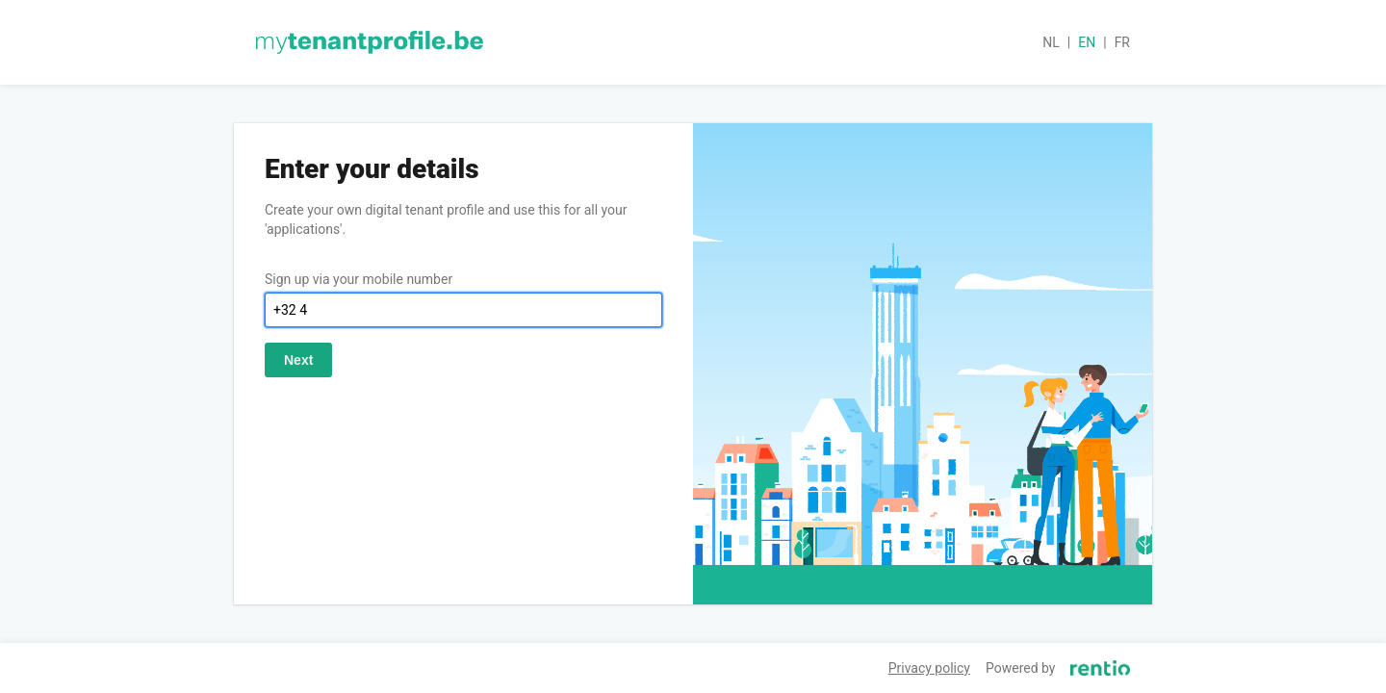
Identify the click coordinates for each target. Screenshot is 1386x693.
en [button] (1086, 42)
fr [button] (1122, 42)
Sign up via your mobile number (358, 279)
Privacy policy (929, 668)
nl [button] (1051, 42)
